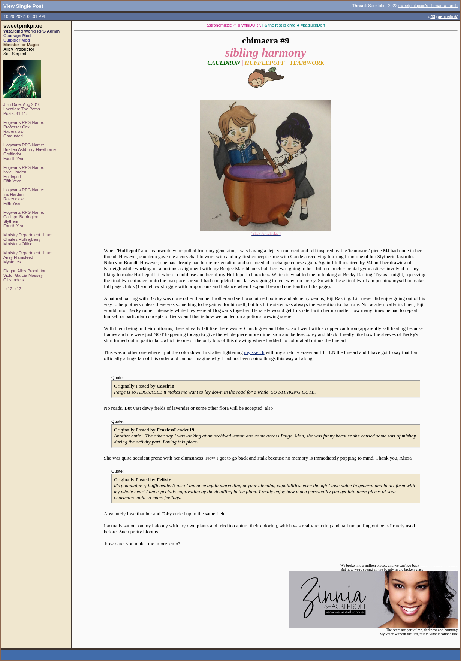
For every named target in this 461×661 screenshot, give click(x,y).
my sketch (254, 352)
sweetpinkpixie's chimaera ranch (428, 5)
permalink (447, 16)
